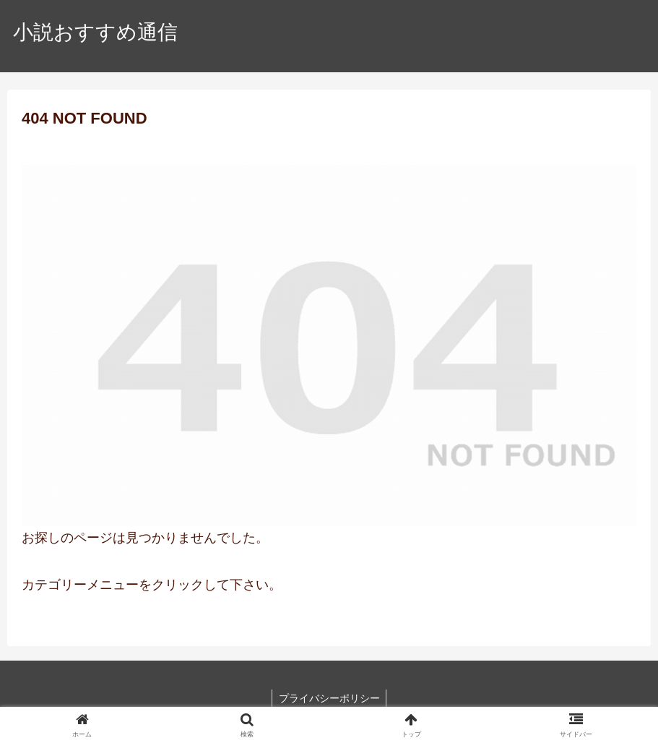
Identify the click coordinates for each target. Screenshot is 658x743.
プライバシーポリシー (329, 698)
